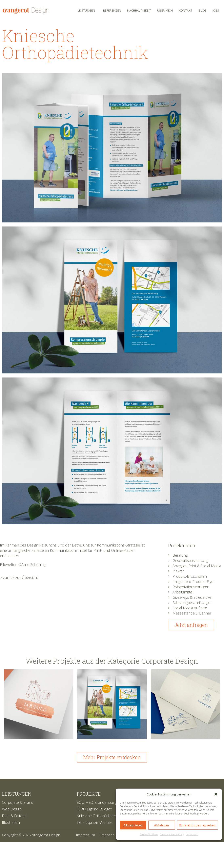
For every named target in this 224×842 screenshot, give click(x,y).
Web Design (12, 809)
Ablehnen (161, 825)
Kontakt (185, 10)
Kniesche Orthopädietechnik (100, 815)
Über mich (165, 10)
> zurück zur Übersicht (19, 577)
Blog (202, 10)
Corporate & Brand (17, 802)
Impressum (192, 834)
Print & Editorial (14, 815)
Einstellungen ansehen (197, 825)
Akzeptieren (133, 825)
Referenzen (112, 10)
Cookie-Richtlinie (149, 834)
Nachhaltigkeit (139, 10)
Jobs (215, 10)
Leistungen (86, 10)
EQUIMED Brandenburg (96, 802)
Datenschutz (109, 834)
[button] (216, 794)
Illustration (11, 822)
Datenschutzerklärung (172, 834)
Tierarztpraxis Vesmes (95, 822)
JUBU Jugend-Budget (94, 809)
